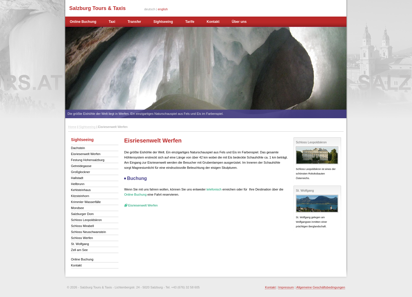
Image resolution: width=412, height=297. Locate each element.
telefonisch (214, 189)
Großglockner (80, 172)
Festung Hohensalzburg (87, 160)
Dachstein (78, 148)
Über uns (239, 22)
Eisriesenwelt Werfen (85, 154)
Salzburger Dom (82, 214)
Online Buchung (83, 22)
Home (72, 127)
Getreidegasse (81, 166)
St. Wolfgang (80, 244)
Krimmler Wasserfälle (86, 202)
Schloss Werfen (82, 238)
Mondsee (77, 208)
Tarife (189, 22)
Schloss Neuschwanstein (88, 232)
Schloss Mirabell (82, 226)
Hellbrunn (77, 184)
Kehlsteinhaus (81, 190)
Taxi (112, 22)
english (163, 9)
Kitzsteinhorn (80, 196)
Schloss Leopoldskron (86, 220)
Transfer (134, 22)
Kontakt (213, 22)
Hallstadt (77, 178)
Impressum (286, 287)
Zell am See (79, 250)
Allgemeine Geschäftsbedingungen (320, 287)
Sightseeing (163, 22)
